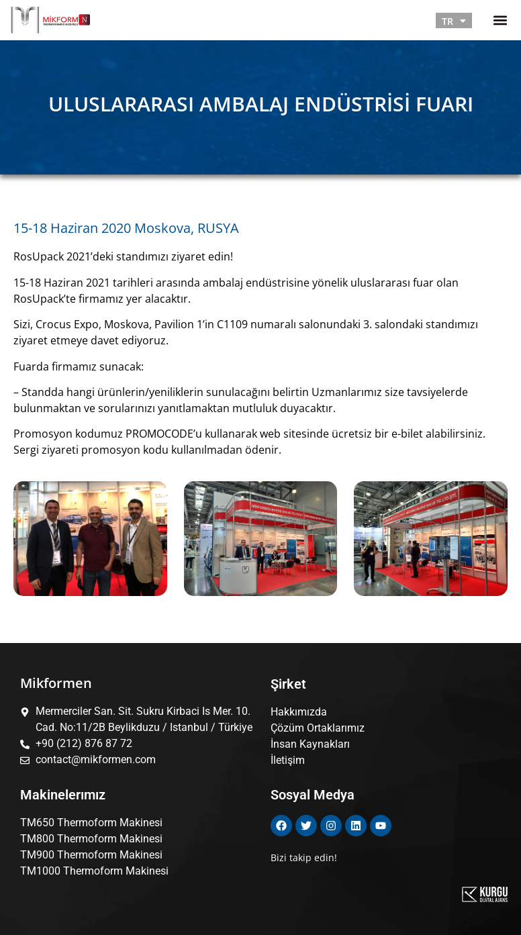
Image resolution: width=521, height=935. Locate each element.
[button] (500, 20)
